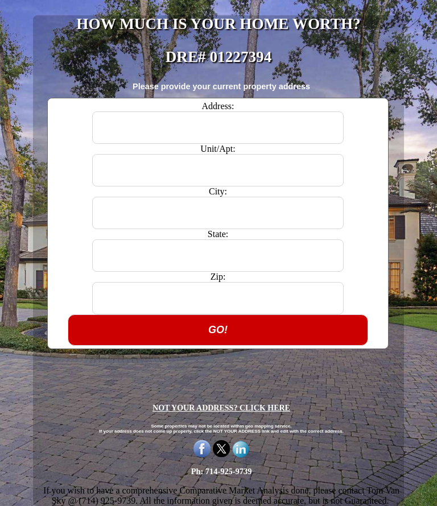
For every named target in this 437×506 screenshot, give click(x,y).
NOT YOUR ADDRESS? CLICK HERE (221, 408)
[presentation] (221, 371)
